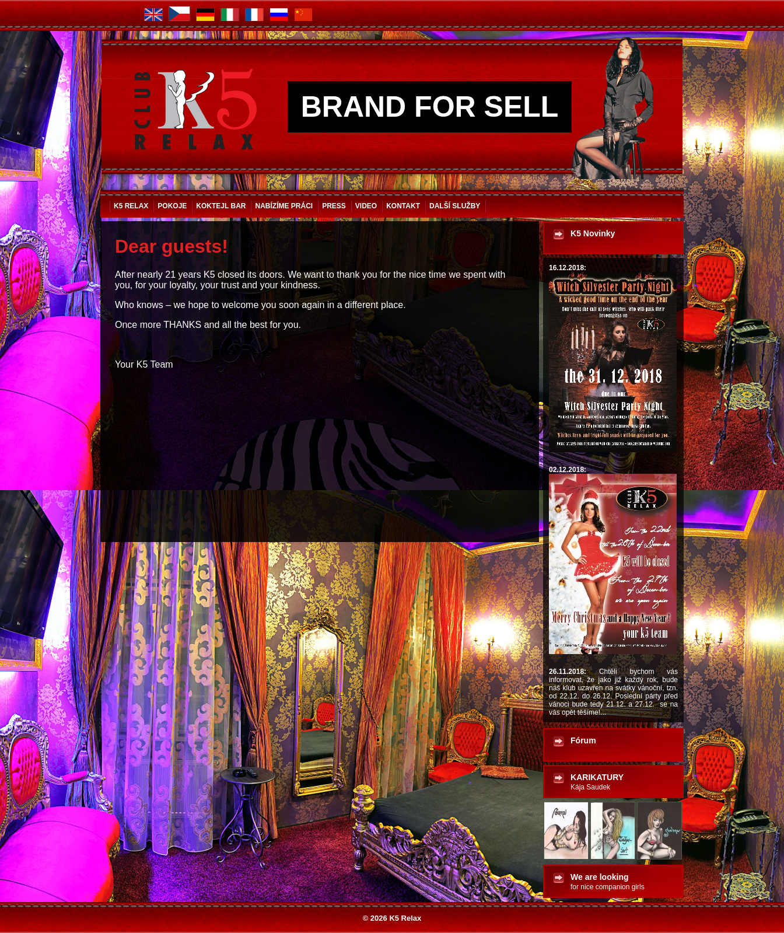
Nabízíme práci (284, 206)
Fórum (583, 740)
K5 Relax (131, 206)
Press (334, 206)
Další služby (454, 206)
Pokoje (172, 206)
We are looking (607, 881)
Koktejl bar (221, 206)
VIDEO (366, 206)
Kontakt (403, 206)
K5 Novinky (592, 233)
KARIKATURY (597, 782)
